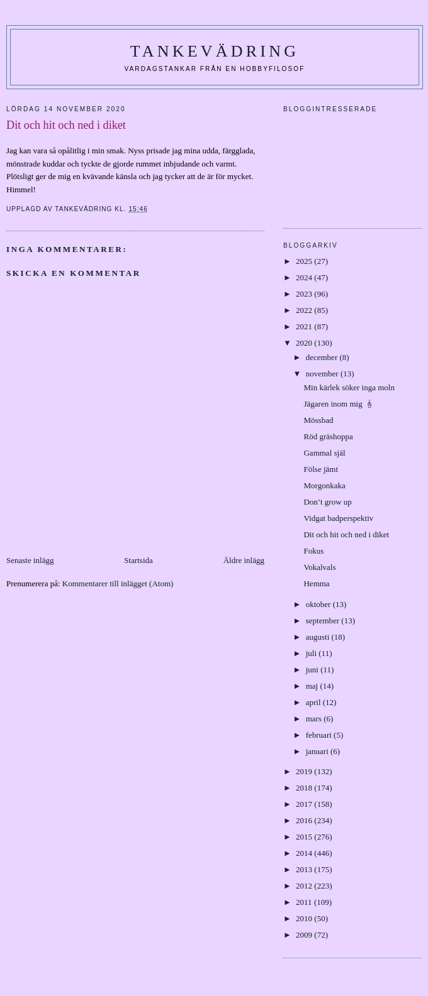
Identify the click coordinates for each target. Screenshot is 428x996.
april (314, 702)
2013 (305, 869)
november (323, 373)
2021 (305, 326)
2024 (305, 277)
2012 (305, 885)
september (324, 620)
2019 (305, 771)
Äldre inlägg (243, 560)
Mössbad (318, 420)
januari (318, 751)
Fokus (313, 550)
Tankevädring (214, 51)
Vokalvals (319, 567)
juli (312, 653)
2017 (305, 804)
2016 (305, 820)
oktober (319, 604)
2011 (305, 902)
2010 (305, 918)
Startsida (138, 560)
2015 (305, 836)
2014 (305, 853)
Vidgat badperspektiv (338, 518)
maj (313, 686)
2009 (305, 934)
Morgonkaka (324, 485)
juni (313, 669)
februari (320, 735)
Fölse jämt (320, 469)
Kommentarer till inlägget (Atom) (118, 583)
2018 (305, 787)
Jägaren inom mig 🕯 (338, 403)
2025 (305, 261)
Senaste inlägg (30, 560)
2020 (305, 343)
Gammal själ (325, 452)
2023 (305, 293)
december (323, 357)
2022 (305, 310)
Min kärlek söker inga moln (350, 387)
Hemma (316, 583)
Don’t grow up (327, 501)
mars (315, 718)
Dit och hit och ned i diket (346, 534)
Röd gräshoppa (327, 436)
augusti (319, 637)
